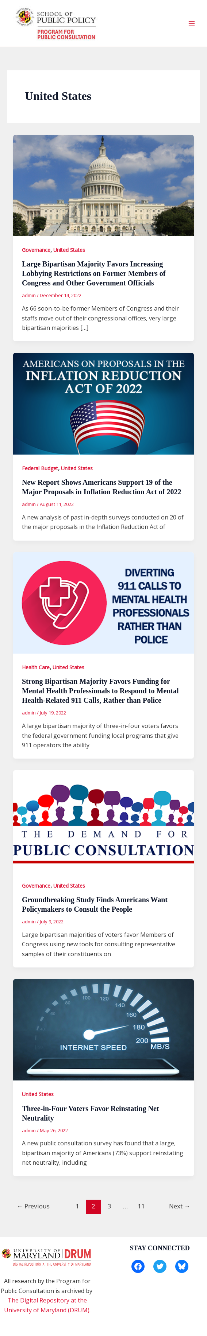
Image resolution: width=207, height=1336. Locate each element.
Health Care (36, 667)
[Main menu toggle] (192, 23)
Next (179, 1206)
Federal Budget (40, 468)
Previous (33, 1206)
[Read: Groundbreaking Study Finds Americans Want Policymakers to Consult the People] (103, 821)
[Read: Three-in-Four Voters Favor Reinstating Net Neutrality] (103, 1029)
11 (141, 1206)
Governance (36, 249)
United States (69, 249)
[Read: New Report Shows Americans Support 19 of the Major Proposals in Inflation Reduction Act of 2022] (103, 403)
